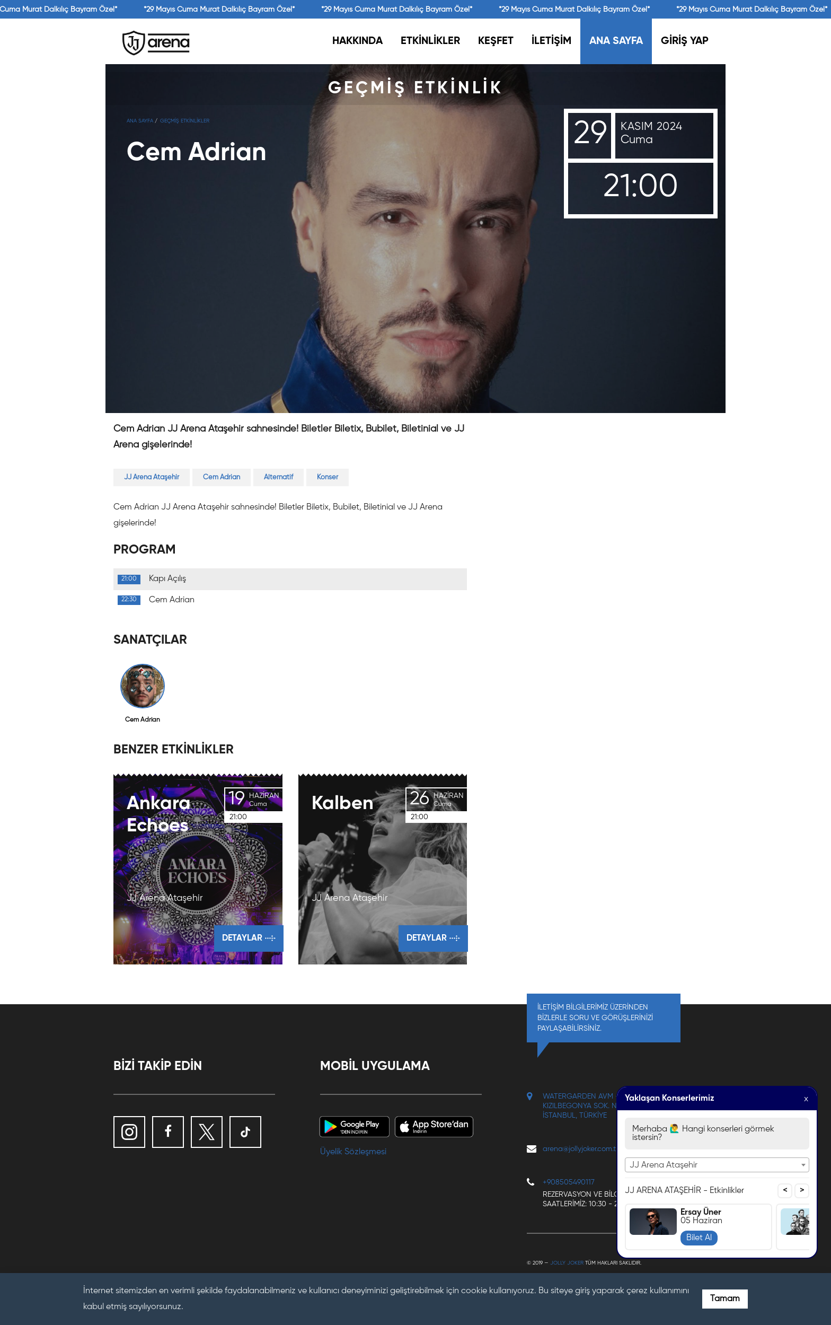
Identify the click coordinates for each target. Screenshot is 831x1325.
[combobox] (717, 1164)
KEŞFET (496, 41)
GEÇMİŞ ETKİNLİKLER (184, 121)
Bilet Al (699, 1238)
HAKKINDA (357, 41)
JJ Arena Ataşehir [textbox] (663, 1165)
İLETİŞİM (551, 41)
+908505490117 (569, 1182)
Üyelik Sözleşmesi (353, 1152)
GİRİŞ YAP (685, 41)
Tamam (725, 1299)
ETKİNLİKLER (430, 41)
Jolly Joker (567, 1263)
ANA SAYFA (616, 41)
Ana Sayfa (140, 121)
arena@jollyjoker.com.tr (580, 1149)
